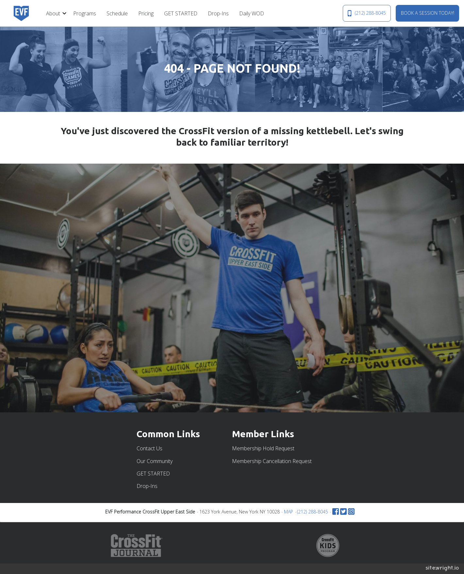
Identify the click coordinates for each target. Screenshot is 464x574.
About (53, 13)
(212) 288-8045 (367, 13)
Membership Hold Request (263, 448)
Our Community (155, 461)
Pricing (146, 13)
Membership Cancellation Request (272, 461)
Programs (84, 13)
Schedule (117, 13)
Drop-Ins (218, 13)
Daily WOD (251, 13)
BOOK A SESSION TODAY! (427, 13)
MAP (288, 512)
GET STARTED (180, 13)
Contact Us (149, 448)
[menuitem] (54, 13)
